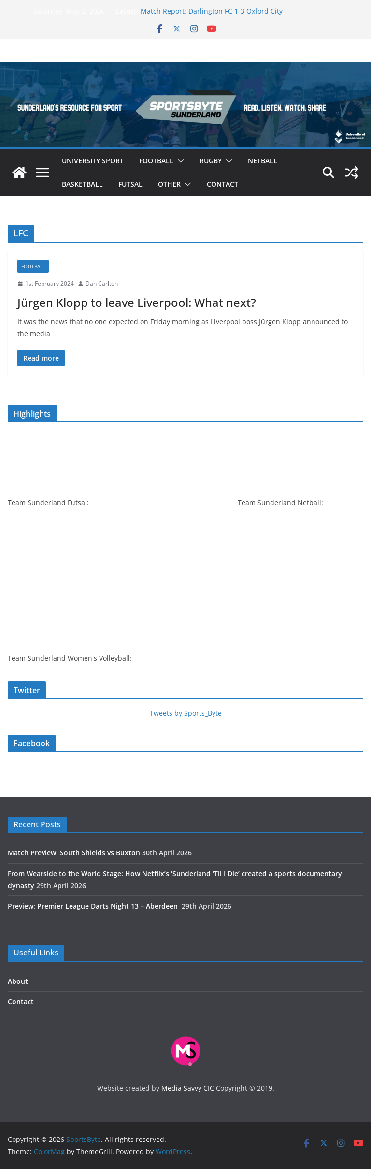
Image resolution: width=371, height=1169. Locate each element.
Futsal (130, 183)
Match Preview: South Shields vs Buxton (74, 852)
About (18, 981)
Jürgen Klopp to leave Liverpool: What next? (136, 302)
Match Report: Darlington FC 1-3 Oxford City (212, 10)
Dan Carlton (102, 283)
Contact (222, 183)
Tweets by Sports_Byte (186, 713)
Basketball (82, 183)
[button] (178, 161)
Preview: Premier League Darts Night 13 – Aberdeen (94, 905)
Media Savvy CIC (187, 1088)
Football (156, 160)
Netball (262, 160)
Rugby (211, 160)
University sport (93, 160)
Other (169, 183)
